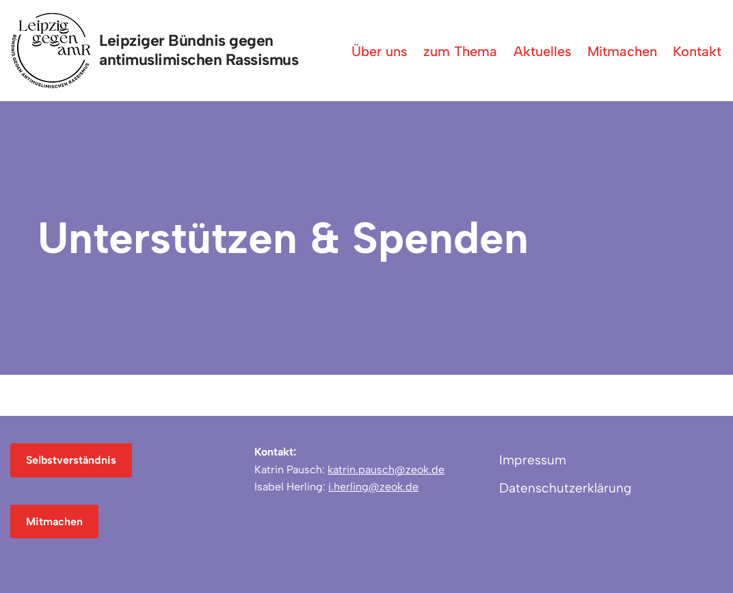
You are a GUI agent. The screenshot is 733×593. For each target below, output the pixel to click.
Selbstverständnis (71, 459)
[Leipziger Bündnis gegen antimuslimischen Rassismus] (157, 50)
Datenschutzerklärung (565, 488)
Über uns (379, 51)
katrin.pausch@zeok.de (386, 469)
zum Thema (460, 51)
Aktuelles (543, 51)
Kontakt (697, 51)
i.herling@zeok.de (373, 486)
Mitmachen (622, 51)
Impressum (532, 460)
